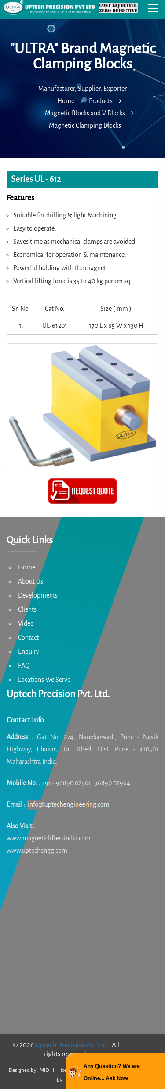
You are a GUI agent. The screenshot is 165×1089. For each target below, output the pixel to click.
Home (26, 567)
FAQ (23, 665)
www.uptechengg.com (37, 850)
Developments (38, 595)
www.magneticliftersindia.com (49, 838)
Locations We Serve (44, 679)
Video (26, 623)
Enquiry (28, 651)
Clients (27, 609)
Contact (28, 637)
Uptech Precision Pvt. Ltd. (72, 1045)
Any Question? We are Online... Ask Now (112, 1072)
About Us (30, 581)
